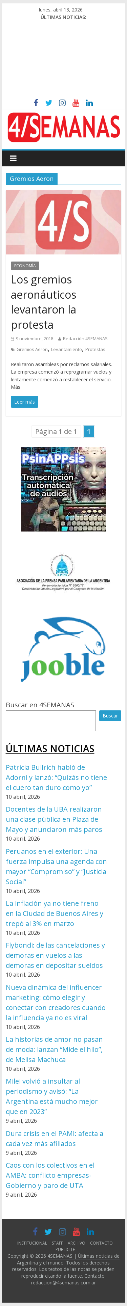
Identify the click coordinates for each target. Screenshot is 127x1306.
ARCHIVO (76, 1243)
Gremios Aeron (32, 349)
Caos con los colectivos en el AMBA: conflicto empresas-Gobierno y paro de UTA (50, 1175)
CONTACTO (101, 1243)
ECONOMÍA (25, 266)
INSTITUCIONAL (32, 1243)
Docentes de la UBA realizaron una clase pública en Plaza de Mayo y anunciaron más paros (54, 819)
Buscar (110, 715)
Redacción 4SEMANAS (85, 338)
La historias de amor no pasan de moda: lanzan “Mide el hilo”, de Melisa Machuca (54, 1049)
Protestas (95, 349)
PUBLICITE (65, 1249)
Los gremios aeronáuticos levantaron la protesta (43, 302)
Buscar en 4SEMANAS (40, 704)
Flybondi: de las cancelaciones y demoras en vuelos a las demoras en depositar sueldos (55, 955)
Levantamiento (66, 349)
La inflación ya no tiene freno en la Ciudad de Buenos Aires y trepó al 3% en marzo (54, 913)
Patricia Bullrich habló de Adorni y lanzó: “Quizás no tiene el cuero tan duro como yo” (56, 777)
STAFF (57, 1243)
